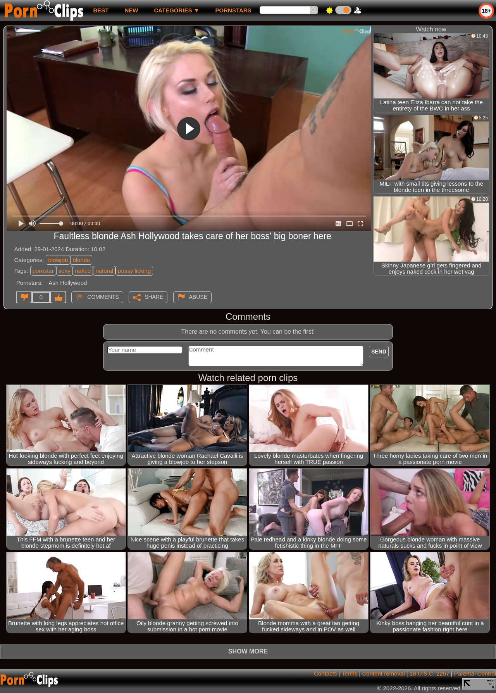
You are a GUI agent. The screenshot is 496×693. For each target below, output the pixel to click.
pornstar (43, 270)
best (100, 10)
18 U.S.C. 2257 (430, 673)
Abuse (198, 297)
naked (83, 270)
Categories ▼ (176, 10)
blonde (81, 260)
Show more (248, 651)
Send (378, 351)
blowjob (58, 260)
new (131, 10)
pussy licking (134, 270)
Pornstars (233, 10)
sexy (65, 270)
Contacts (325, 673)
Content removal (383, 673)
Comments (103, 297)
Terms (349, 673)
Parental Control (475, 673)
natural (104, 270)
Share (154, 297)
